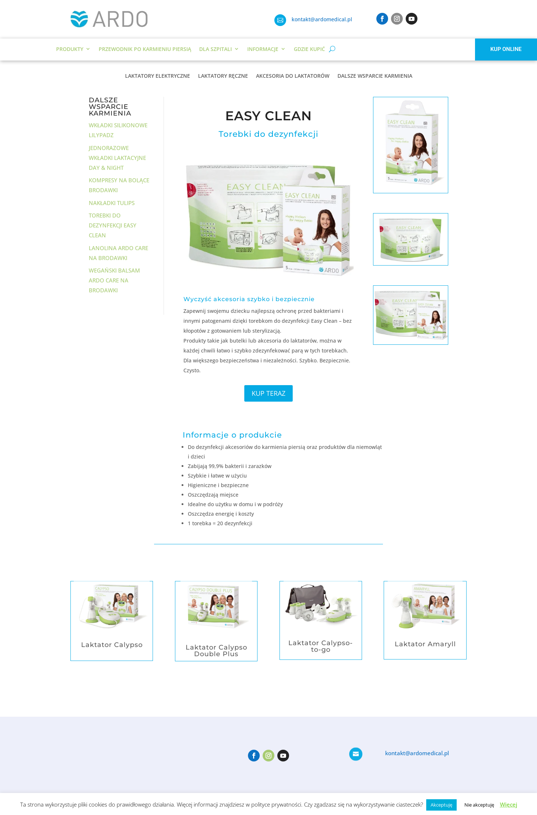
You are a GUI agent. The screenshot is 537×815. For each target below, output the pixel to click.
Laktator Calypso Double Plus (216, 650)
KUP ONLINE (506, 49)
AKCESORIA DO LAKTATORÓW (292, 76)
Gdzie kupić (309, 48)
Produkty (69, 48)
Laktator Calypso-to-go (320, 646)
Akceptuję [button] (441, 804)
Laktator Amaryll (425, 644)
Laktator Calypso (112, 645)
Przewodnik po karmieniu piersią (145, 48)
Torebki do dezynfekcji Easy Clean (112, 225)
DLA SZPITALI (215, 48)
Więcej (508, 804)
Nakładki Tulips (112, 203)
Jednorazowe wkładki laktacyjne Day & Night (117, 157)
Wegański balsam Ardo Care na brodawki (114, 280)
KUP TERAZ (268, 393)
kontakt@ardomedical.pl (322, 19)
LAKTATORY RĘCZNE (223, 76)
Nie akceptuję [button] (479, 804)
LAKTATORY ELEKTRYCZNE (157, 76)
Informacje (262, 48)
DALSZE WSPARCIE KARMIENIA (374, 76)
